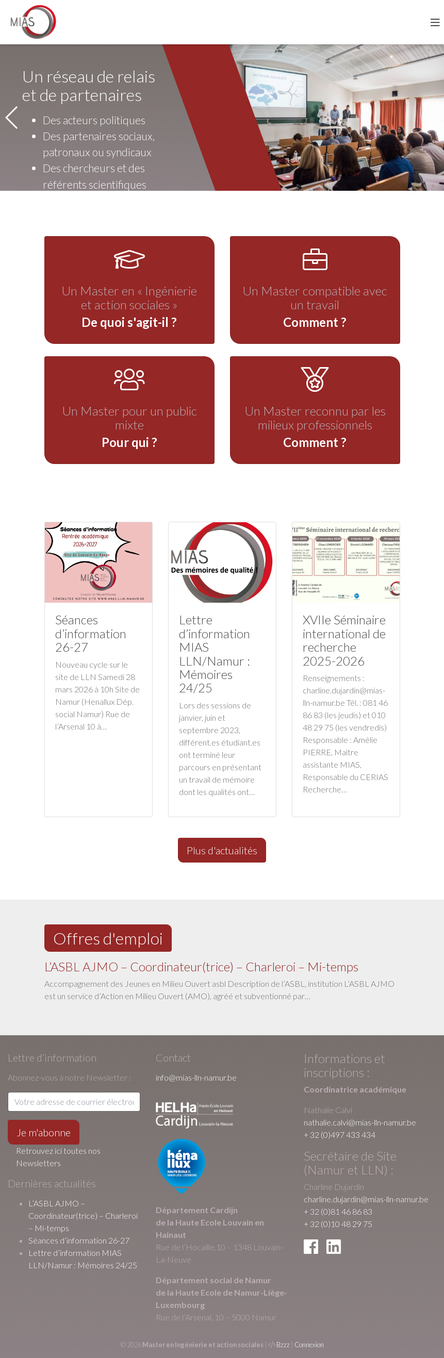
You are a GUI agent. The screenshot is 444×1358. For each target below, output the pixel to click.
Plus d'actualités (222, 850)
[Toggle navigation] (435, 22)
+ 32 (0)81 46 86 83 (338, 1211)
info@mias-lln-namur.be (196, 1077)
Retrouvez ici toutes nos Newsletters (58, 1157)
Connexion (309, 1344)
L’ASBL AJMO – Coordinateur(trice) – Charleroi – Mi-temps (201, 966)
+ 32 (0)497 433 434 (339, 1134)
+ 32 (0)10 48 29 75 (338, 1224)
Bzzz (283, 1344)
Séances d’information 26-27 (78, 1240)
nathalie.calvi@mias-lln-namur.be (360, 1122)
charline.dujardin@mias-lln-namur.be (366, 1199)
